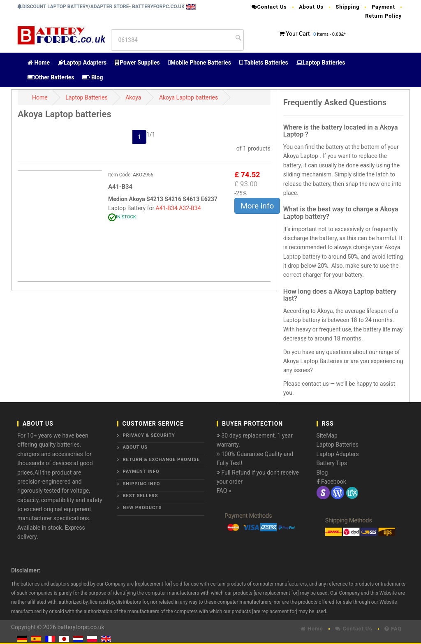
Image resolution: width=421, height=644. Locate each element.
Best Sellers (140, 495)
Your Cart (298, 33)
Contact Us (269, 7)
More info (257, 206)
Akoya (133, 97)
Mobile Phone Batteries (199, 62)
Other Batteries (51, 77)
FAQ (393, 628)
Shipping (348, 7)
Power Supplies (137, 62)
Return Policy (383, 16)
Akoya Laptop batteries (188, 97)
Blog (92, 77)
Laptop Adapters (82, 62)
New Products (142, 507)
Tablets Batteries (263, 62)
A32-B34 (190, 208)
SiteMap (327, 435)
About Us (311, 7)
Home (39, 62)
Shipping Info (141, 483)
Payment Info (141, 471)
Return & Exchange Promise (161, 459)
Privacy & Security (149, 435)
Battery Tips (332, 463)
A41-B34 (167, 208)
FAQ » (224, 490)
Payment (383, 7)
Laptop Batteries (320, 62)
